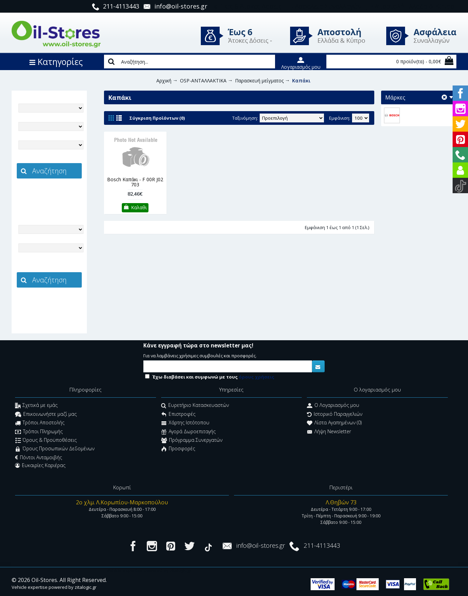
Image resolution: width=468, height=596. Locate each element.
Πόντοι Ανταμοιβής (38, 457)
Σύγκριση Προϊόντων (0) (157, 118)
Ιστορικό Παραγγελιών (334, 415)
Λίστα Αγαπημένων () (334, 423)
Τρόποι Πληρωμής (39, 432)
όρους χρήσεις (256, 377)
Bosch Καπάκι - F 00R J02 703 (135, 182)
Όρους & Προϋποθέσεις (46, 441)
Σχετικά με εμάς (36, 406)
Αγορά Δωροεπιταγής (188, 432)
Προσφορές (178, 449)
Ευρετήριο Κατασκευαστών (195, 406)
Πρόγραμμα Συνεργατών (191, 441)
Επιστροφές (178, 415)
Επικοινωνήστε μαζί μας (46, 415)
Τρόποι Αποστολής (39, 423)
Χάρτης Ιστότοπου (185, 423)
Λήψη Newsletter (329, 432)
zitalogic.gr (63, 193)
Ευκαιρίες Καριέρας (40, 465)
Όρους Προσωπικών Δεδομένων (54, 449)
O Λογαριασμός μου (333, 406)
